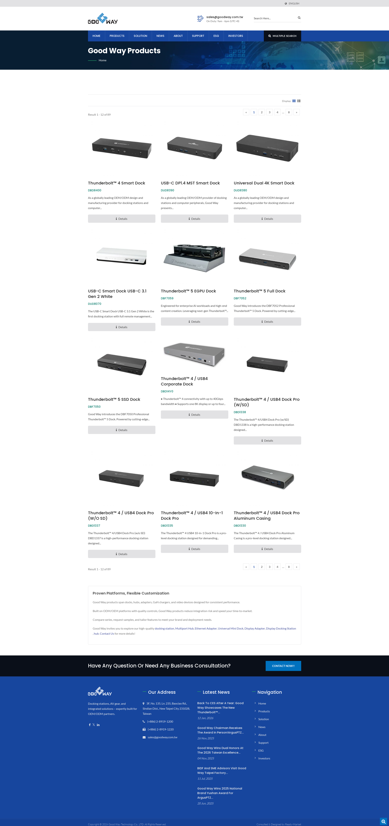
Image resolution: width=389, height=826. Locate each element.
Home (96, 36)
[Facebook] (90, 725)
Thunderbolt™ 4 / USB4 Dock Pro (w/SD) (267, 402)
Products (117, 36)
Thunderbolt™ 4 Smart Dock (116, 183)
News (160, 36)
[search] (275, 18)
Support (198, 36)
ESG (216, 36)
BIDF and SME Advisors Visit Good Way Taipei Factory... (221, 770)
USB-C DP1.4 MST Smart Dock (190, 183)
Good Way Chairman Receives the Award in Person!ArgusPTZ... (220, 730)
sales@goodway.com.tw (224, 17)
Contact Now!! (283, 665)
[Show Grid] (294, 101)
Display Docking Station (281, 628)
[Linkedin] (98, 725)
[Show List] (298, 101)
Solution (140, 36)
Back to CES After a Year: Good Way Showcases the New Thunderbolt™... (220, 707)
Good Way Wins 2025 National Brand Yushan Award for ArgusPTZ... (219, 793)
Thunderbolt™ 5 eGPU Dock (188, 291)
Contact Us (107, 633)
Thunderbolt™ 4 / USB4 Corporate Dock (184, 381)
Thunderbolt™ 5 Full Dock (260, 291)
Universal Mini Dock (230, 628)
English (294, 3)
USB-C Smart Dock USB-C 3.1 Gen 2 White (117, 293)
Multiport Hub (184, 628)
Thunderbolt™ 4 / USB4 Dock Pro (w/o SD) (121, 515)
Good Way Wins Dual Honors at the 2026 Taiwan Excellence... (220, 750)
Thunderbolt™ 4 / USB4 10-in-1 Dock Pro (192, 515)
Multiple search (282, 35)
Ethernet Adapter (206, 628)
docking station (164, 628)
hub (96, 633)
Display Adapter (255, 628)
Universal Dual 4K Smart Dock (264, 183)
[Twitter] (93, 725)
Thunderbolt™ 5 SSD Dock (114, 399)
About (178, 36)
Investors (235, 36)
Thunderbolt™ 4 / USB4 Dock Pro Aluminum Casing (267, 515)
